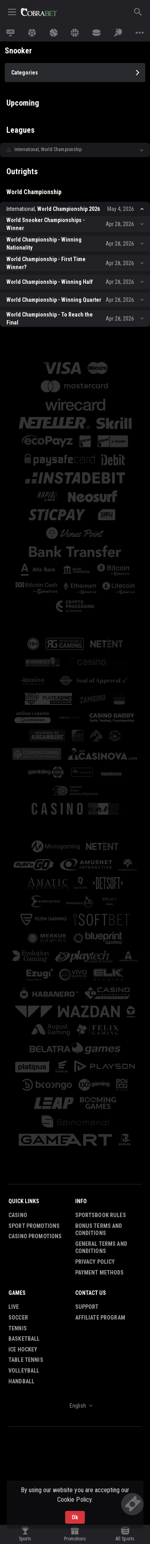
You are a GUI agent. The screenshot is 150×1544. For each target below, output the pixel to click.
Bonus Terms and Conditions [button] (98, 1135)
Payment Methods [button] (99, 1177)
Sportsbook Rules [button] (100, 1120)
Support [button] (87, 1212)
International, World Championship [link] (48, 149)
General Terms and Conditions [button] (101, 1153)
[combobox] (75, 1311)
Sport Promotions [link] (34, 1131)
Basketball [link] (24, 1244)
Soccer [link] (18, 1222)
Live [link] (13, 1212)
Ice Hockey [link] (22, 1254)
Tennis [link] (17, 1233)
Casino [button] (17, 1120)
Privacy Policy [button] (95, 1167)
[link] (39, 12)
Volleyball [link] (23, 1276)
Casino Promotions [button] (35, 1141)
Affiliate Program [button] (100, 1222)
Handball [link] (21, 1286)
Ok (75, 1517)
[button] (75, 150)
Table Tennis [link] (25, 1265)
